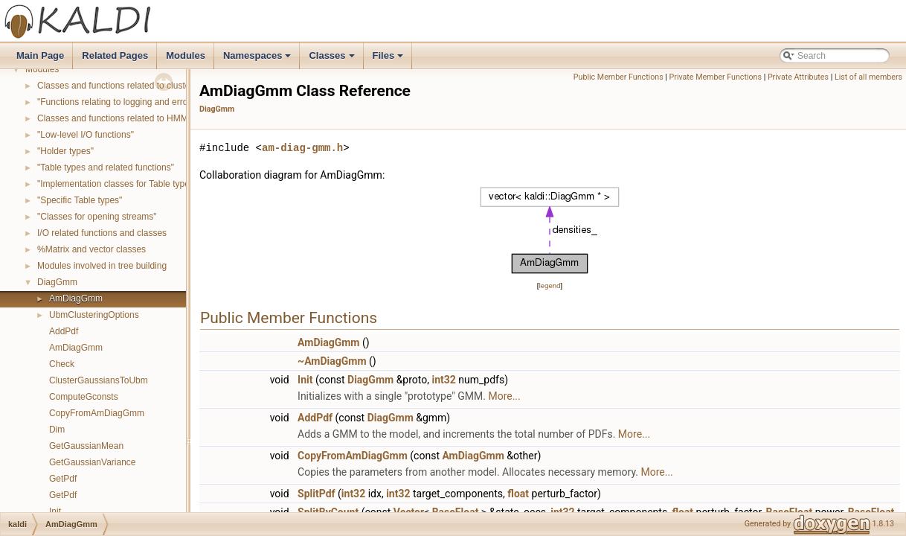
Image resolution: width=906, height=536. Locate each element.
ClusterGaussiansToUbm (98, 380)
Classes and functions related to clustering (121, 85)
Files (389, 59)
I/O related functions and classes (102, 233)
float (518, 494)
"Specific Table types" (79, 200)
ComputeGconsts (83, 397)
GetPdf (63, 478)
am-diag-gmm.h (302, 148)
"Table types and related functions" (105, 167)
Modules (185, 55)
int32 (443, 380)
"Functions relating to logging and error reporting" (134, 102)
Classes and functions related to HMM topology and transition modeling (178, 118)
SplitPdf (316, 494)
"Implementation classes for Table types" (117, 184)
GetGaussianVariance (92, 462)
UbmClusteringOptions (94, 315)
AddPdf (63, 331)
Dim (57, 429)
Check (61, 364)
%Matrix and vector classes (91, 249)
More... (504, 396)
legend (549, 285)
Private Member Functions (715, 77)
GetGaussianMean (86, 446)
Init (55, 511)
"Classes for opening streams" (97, 216)
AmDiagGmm (76, 298)
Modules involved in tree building (102, 266)
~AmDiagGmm (332, 361)
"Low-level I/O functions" (85, 135)
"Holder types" (65, 151)
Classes (332, 59)
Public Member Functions (619, 77)
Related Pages (115, 55)
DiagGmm (57, 282)
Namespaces (258, 59)
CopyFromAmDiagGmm (96, 413)
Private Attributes (798, 77)
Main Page (40, 55)
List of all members (868, 77)
